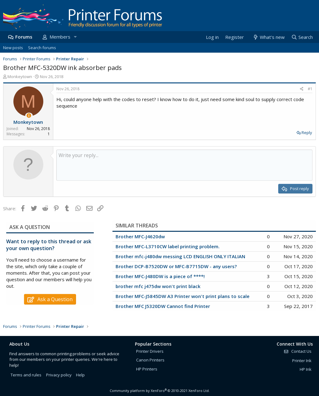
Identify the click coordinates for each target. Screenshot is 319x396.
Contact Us (297, 351)
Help (80, 375)
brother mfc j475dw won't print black (158, 286)
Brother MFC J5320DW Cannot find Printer (163, 306)
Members (60, 37)
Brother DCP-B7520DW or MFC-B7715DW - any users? (176, 266)
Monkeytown (19, 76)
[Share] (302, 89)
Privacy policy (59, 375)
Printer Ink (302, 360)
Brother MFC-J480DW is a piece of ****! (160, 276)
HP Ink (306, 369)
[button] (75, 37)
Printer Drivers (150, 351)
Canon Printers (150, 360)
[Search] (302, 37)
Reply (307, 132)
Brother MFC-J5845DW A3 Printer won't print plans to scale (183, 296)
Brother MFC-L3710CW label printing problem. (168, 246)
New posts (13, 47)
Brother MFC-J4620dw (140, 236)
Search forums (42, 47)
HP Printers (146, 369)
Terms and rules (26, 375)
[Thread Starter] (28, 115)
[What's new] (268, 37)
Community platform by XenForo (160, 390)
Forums (23, 37)
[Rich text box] (184, 165)
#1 (310, 88)
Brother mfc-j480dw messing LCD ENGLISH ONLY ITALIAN (180, 256)
